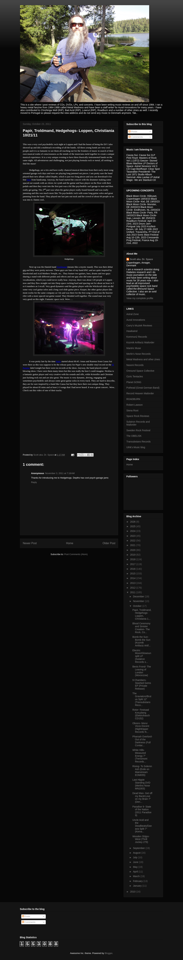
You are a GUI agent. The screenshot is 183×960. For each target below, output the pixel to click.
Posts (132, 131)
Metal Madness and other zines (143, 359)
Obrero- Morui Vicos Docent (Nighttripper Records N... (140, 727)
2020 (133, 550)
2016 (133, 568)
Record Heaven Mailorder (140, 393)
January (137, 885)
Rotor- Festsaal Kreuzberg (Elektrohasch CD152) (141, 714)
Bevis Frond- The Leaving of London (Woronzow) (141, 671)
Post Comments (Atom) (76, 554)
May (135, 867)
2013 (133, 583)
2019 (133, 554)
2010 (133, 891)
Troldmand (62, 267)
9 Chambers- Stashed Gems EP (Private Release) (141, 684)
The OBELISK (134, 435)
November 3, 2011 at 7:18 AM (60, 473)
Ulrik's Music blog (135, 447)
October (137, 606)
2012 (133, 587)
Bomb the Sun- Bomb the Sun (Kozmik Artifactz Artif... (141, 641)
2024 (133, 531)
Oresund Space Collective (140, 370)
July (135, 857)
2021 (133, 545)
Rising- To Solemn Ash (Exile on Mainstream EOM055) (142, 770)
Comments (135, 137)
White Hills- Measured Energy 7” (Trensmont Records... (139, 756)
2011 (133, 592)
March (136, 876)
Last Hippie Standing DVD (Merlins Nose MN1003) (141, 784)
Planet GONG (133, 382)
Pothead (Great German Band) (142, 387)
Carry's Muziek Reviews (139, 325)
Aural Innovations (135, 319)
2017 (133, 564)
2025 (133, 526)
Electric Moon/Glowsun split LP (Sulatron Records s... (141, 656)
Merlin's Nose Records (138, 353)
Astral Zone (132, 314)
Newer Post (30, 543)
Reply (34, 482)
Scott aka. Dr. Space (141, 259)
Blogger (108, 953)
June (136, 862)
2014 (133, 578)
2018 (133, 559)
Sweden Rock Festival (138, 430)
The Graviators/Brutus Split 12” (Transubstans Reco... (141, 699)
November (139, 601)
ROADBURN (133, 399)
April (135, 871)
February (138, 881)
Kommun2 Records (136, 336)
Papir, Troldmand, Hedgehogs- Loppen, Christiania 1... (141, 614)
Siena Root (132, 410)
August (137, 852)
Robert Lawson (134, 404)
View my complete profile (139, 298)
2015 (133, 573)
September (139, 848)
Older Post (109, 543)
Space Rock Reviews (137, 416)
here (29, 179)
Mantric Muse (133, 348)
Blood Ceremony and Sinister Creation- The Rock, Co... (141, 627)
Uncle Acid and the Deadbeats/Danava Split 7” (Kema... (142, 826)
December (139, 596)
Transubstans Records (138, 441)
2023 (133, 535)
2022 (133, 540)
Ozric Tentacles (134, 376)
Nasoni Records (135, 365)
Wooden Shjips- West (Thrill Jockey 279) (141, 839)
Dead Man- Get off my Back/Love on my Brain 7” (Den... (142, 797)
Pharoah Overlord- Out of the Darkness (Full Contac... (142, 741)
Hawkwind (131, 331)
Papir (58, 361)
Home (69, 543)
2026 (133, 521)
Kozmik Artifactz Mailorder (140, 342)
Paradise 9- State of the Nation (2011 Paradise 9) (141, 811)
